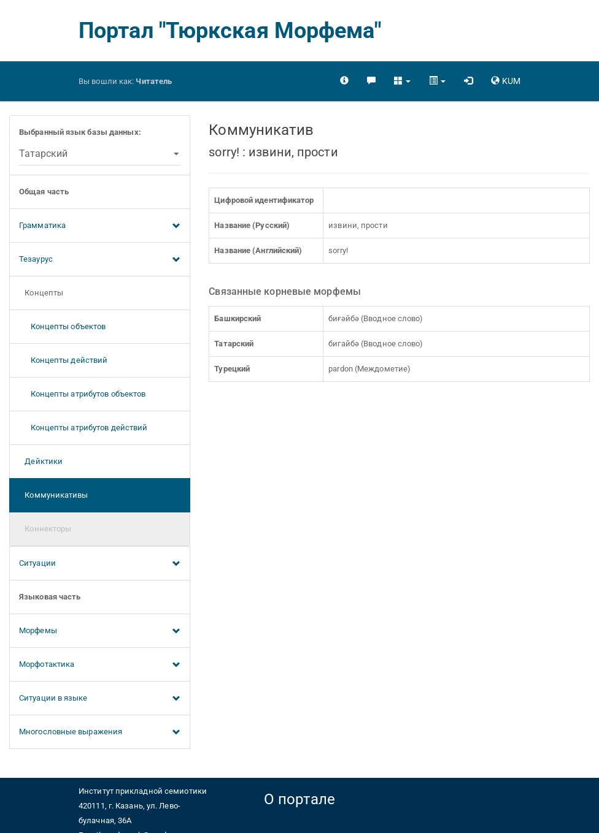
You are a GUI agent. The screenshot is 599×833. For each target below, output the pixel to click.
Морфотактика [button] (99, 665)
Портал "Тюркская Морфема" (230, 31)
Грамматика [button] (99, 226)
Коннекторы (45, 528)
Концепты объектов (62, 326)
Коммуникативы (53, 495)
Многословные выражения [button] (99, 732)
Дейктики (41, 461)
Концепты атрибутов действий (83, 427)
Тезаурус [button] (99, 260)
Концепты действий (63, 360)
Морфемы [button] (99, 631)
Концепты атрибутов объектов (82, 393)
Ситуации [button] (99, 564)
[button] (402, 81)
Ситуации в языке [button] (99, 698)
